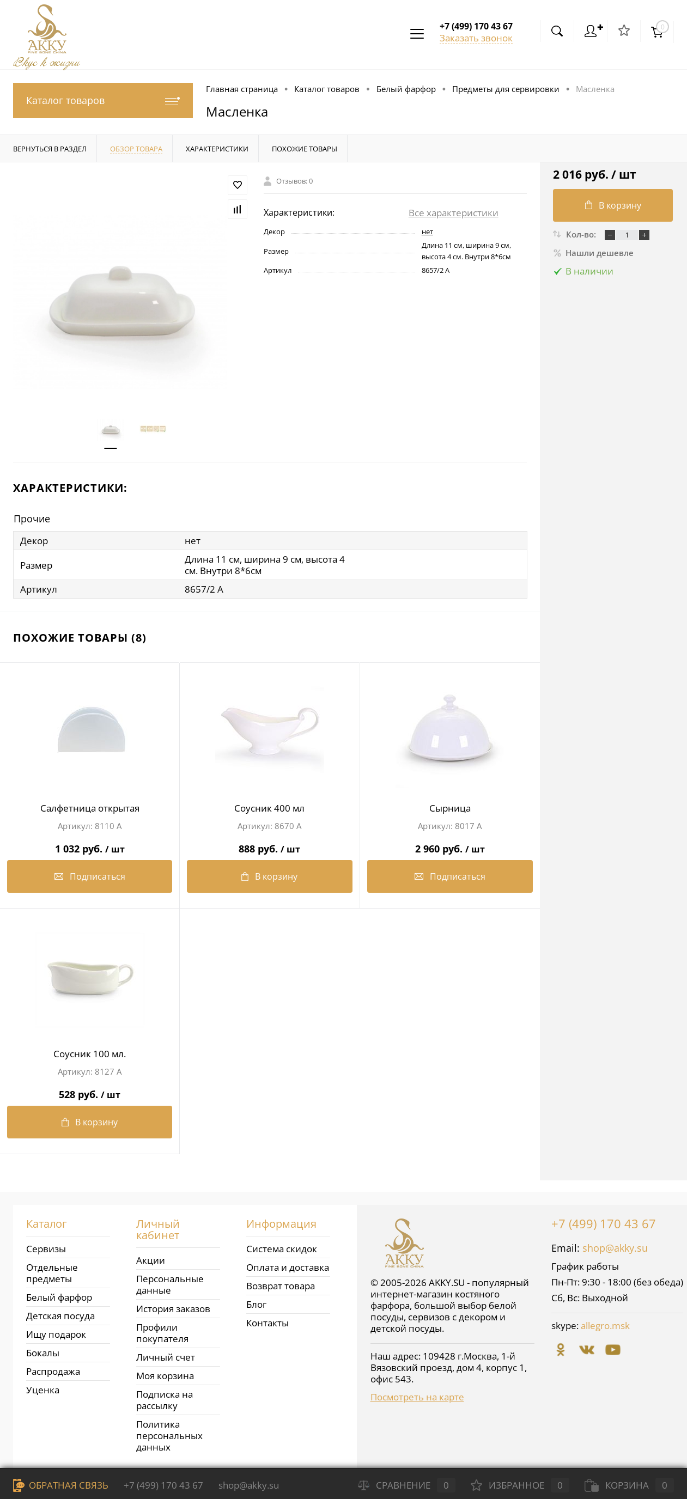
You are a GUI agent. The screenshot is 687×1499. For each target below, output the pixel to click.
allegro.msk (605, 1325)
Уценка (42, 1390)
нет (427, 231)
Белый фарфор (59, 1297)
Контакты (267, 1323)
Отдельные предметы (52, 1273)
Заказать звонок (476, 38)
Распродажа (53, 1371)
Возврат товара (280, 1285)
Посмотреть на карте (417, 1397)
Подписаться (89, 876)
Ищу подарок (56, 1334)
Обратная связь (60, 1485)
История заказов (173, 1308)
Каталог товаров (103, 100)
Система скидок (281, 1248)
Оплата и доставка (287, 1267)
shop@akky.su (615, 1247)
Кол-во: (582, 234)
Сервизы (46, 1248)
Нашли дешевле (593, 252)
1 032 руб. (89, 844)
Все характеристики (453, 212)
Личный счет (165, 1357)
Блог (256, 1304)
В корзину (269, 876)
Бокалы (42, 1352)
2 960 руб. (450, 844)
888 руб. (269, 844)
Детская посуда (60, 1315)
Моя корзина (165, 1375)
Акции (150, 1260)
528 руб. (89, 1090)
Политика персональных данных (169, 1435)
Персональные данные (170, 1284)
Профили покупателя (162, 1333)
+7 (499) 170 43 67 (603, 1223)
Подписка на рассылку (164, 1400)
